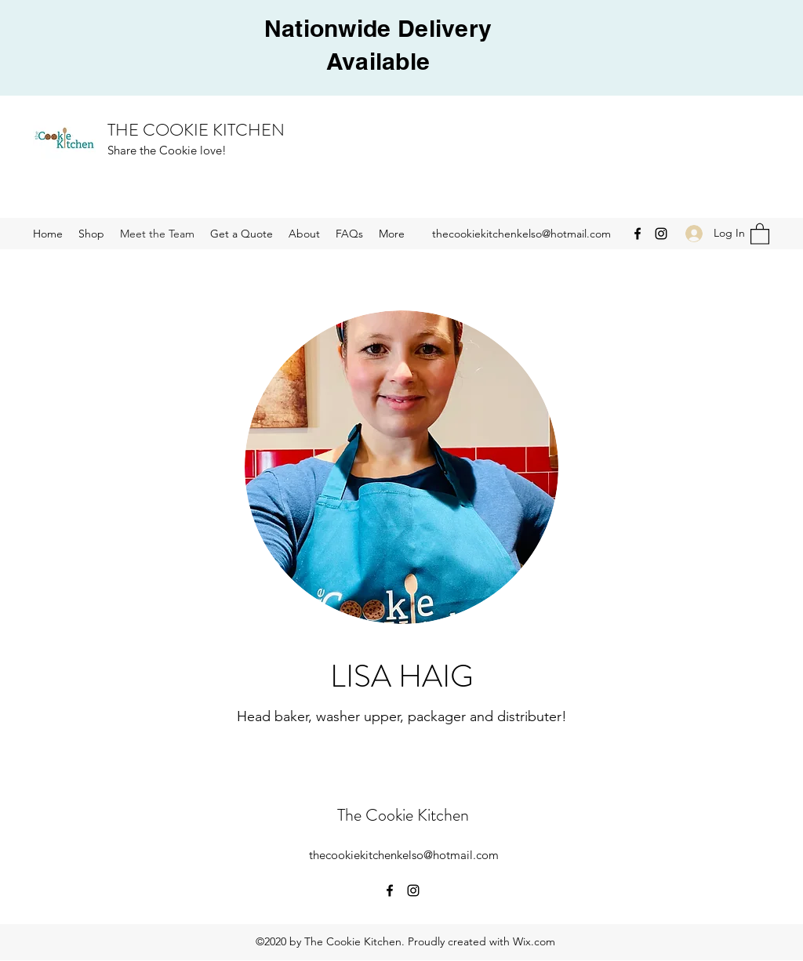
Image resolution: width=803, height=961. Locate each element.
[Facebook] (637, 233)
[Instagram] (661, 233)
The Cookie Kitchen (403, 815)
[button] (759, 233)
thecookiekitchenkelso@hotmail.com (521, 234)
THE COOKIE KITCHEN (196, 130)
